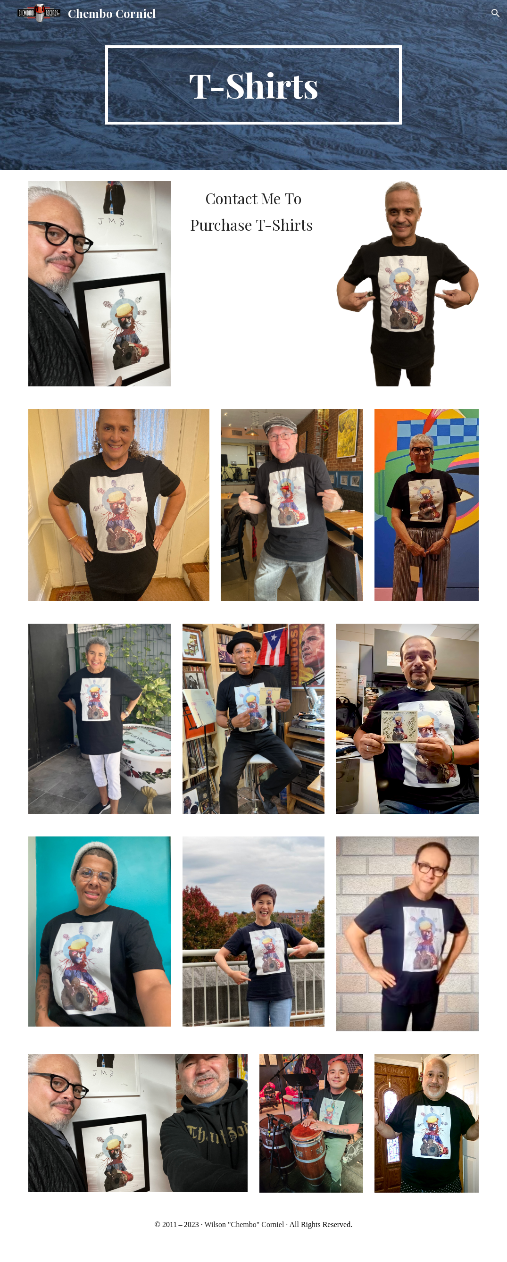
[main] (253, 85)
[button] (495, 13)
